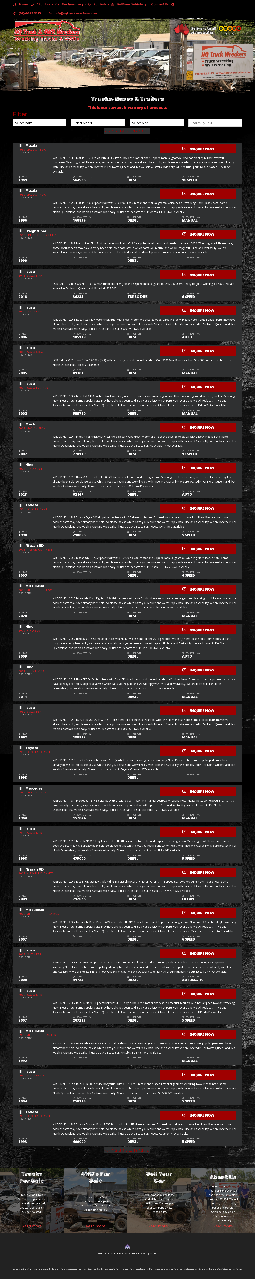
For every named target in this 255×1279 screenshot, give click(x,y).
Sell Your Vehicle (127, 4)
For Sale (97, 4)
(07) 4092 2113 (27, 13)
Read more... (159, 1226)
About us (40, 4)
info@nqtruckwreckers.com (73, 13)
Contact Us (157, 4)
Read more (32, 1226)
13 (141, 131)
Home (20, 4)
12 (135, 131)
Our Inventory (69, 4)
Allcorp (146, 1253)
